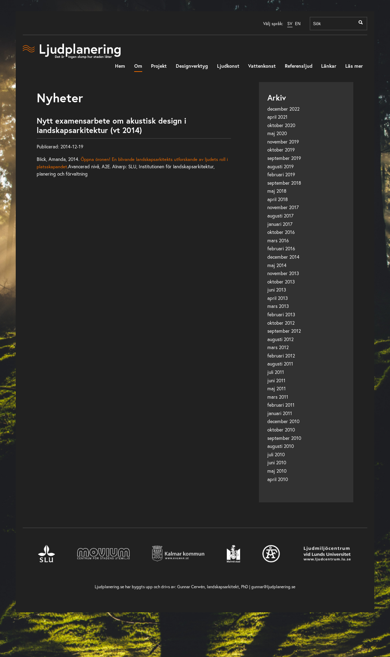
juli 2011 (275, 372)
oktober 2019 (281, 150)
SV (289, 24)
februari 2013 (281, 314)
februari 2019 (281, 174)
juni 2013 (276, 290)
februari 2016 (281, 248)
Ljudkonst (228, 65)
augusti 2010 (280, 446)
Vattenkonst (262, 65)
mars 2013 (278, 306)
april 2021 (277, 117)
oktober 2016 (281, 232)
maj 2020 (277, 133)
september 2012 (284, 331)
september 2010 (284, 438)
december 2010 (283, 421)
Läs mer (354, 65)
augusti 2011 (280, 364)
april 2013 (277, 298)
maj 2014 (277, 265)
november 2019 (283, 142)
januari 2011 (279, 413)
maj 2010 (277, 471)
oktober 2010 (281, 430)
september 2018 (284, 183)
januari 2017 (279, 224)
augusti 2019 (280, 166)
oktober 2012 (281, 323)
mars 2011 (277, 397)
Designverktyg (192, 65)
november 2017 (283, 207)
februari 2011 (281, 405)
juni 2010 (276, 462)
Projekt (159, 65)
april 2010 (277, 479)
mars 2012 (278, 347)
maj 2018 (277, 191)
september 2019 (284, 158)
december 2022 (283, 109)
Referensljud (298, 65)
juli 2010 (276, 454)
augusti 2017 (280, 216)
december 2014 (283, 257)
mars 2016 (278, 240)
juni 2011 (276, 380)
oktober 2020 (281, 125)
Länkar (328, 65)
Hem (120, 65)
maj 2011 (276, 388)
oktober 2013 (281, 282)
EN (298, 24)
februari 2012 (281, 356)
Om (138, 65)
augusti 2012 (280, 339)
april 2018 (277, 199)
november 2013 (283, 273)
